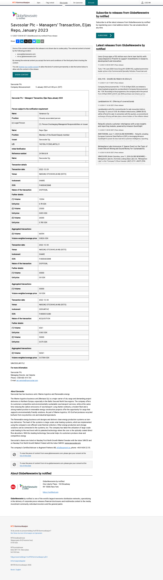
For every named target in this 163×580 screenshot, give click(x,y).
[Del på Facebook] (18, 41)
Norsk (13, 570)
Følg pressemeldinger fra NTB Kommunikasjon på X (29, 557)
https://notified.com (50, 492)
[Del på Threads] (30, 41)
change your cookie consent (29, 67)
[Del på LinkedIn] (22, 41)
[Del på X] (26, 41)
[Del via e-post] (42, 41)
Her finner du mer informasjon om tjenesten (26, 533)
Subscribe (105, 35)
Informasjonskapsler (18, 561)
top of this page (25, 456)
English (18, 570)
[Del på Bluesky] (34, 41)
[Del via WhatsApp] (38, 41)
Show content (22, 75)
